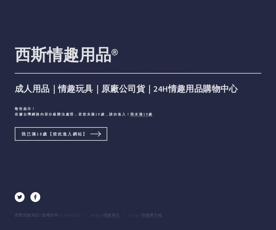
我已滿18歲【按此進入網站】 (55, 133)
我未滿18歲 (141, 114)
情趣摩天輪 (151, 214)
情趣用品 (111, 214)
